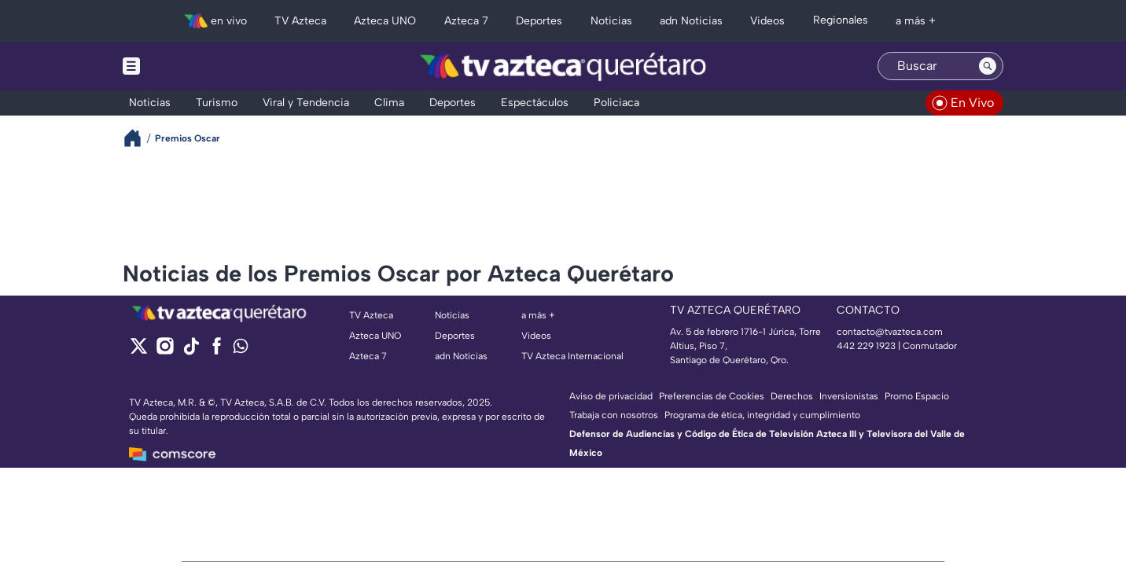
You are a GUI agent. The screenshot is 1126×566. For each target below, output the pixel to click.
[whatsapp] (240, 349)
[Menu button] (185, 66)
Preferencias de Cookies (711, 396)
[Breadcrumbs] (139, 138)
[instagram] (165, 351)
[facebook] (216, 351)
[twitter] (139, 351)
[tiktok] (191, 351)
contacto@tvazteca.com (890, 331)
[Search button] (987, 66)
